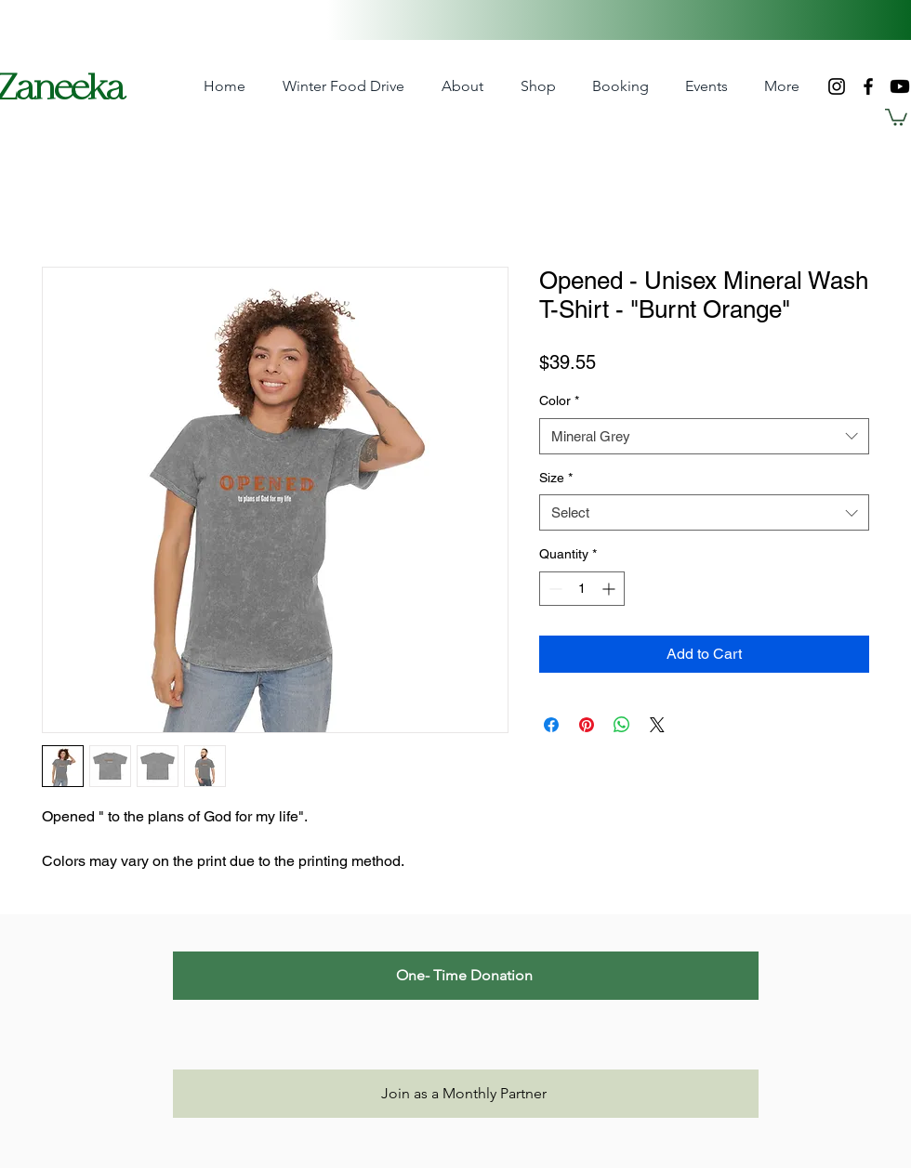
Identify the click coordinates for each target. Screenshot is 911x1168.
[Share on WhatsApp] (622, 725)
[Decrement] (553, 588)
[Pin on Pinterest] (586, 725)
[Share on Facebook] (551, 725)
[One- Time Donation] (466, 975)
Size (556, 477)
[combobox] (704, 436)
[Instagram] (836, 86)
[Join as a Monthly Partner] (466, 1094)
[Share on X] (657, 725)
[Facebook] (868, 86)
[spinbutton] (582, 588)
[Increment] (610, 588)
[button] (538, 86)
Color (559, 400)
